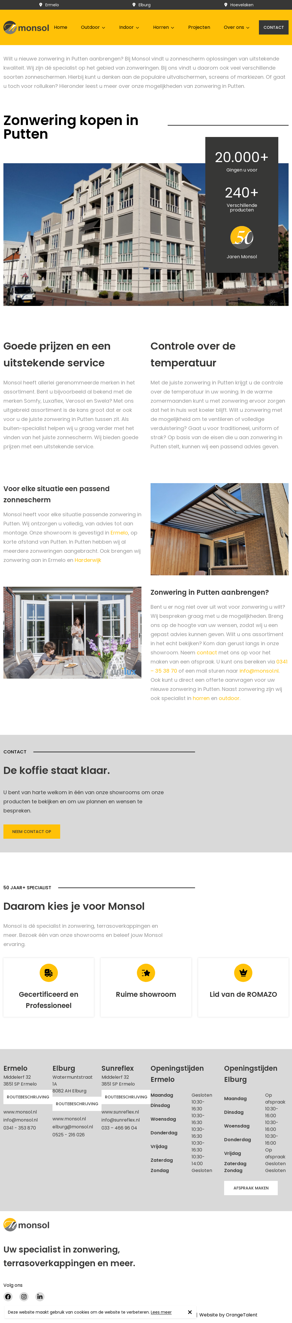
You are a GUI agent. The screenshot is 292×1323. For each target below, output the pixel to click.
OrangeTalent (241, 1315)
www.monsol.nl (20, 1112)
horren (201, 698)
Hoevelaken (239, 5)
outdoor (229, 698)
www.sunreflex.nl (120, 1112)
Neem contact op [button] (32, 831)
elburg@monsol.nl (72, 1127)
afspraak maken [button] (251, 1188)
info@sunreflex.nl (121, 1120)
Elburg (141, 5)
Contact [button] (273, 27)
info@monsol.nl (259, 670)
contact (207, 652)
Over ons (237, 27)
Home (60, 27)
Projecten (199, 27)
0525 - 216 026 (68, 1135)
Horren (164, 27)
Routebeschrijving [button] (28, 1097)
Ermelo (48, 5)
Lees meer (161, 1312)
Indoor (129, 27)
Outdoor (93, 27)
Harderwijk (88, 560)
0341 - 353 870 (19, 1128)
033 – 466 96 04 (119, 1128)
